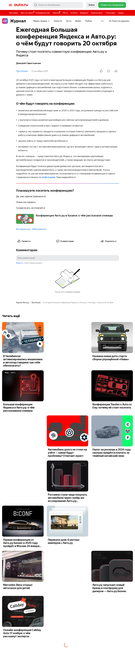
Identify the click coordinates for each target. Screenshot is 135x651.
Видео (78, 21)
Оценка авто (97, 13)
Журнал (14, 21)
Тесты (68, 21)
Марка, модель (41, 21)
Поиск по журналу (119, 21)
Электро (56, 13)
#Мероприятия (39, 229)
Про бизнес (22, 71)
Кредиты (84, 13)
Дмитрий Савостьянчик (28, 63)
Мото (65, 13)
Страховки (110, 13)
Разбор (88, 21)
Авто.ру (21, 5)
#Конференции (23, 229)
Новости (58, 21)
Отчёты (74, 13)
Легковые (13, 13)
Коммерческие (43, 13)
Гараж (121, 13)
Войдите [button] (19, 263)
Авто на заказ (27, 12)
